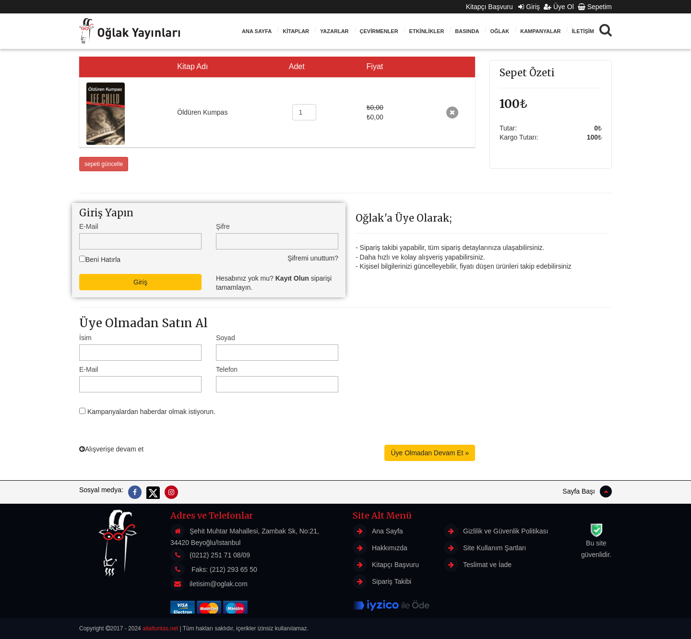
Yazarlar (334, 31)
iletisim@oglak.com (219, 584)
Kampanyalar (540, 31)
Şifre (223, 226)
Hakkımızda (380, 548)
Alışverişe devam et (111, 449)
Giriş (529, 7)
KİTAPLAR (296, 31)
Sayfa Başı (587, 491)
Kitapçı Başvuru (492, 7)
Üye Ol (559, 7)
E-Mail (88, 226)
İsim (85, 338)
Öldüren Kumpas (202, 112)
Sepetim (595, 7)
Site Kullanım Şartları (485, 548)
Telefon (227, 369)
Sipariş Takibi (382, 581)
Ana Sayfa (257, 31)
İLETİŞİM (583, 31)
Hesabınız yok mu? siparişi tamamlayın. (274, 283)
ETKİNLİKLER (426, 31)
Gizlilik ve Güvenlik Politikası (496, 531)
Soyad (225, 338)
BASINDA (467, 31)
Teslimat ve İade (478, 564)
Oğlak (499, 31)
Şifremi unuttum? (312, 258)
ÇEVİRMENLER (379, 31)
